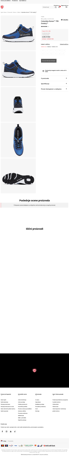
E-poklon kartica (56, 402)
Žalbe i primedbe (22, 417)
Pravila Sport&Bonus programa (60, 400)
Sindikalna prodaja (39, 404)
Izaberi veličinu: (45, 44)
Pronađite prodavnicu (40, 406)
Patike (18, 12)
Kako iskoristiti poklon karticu (8, 408)
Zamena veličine (22, 411)
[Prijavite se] (59, 7)
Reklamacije (21, 415)
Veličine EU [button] (43, 46)
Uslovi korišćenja (22, 400)
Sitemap (37, 411)
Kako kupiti (3, 400)
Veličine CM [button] (54, 46)
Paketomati (55, 406)
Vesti (36, 408)
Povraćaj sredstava (22, 413)
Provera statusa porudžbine (25, 408)
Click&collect (56, 404)
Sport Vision (4, 12)
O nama (37, 400)
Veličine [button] (49, 46)
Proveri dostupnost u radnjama (54, 89)
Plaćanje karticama (5, 404)
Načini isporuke (4, 411)
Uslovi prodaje (21, 402)
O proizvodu (54, 78)
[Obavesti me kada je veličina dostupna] (43, 50)
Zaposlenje (38, 402)
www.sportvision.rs (28, 454)
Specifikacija (54, 84)
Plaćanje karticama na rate (7, 406)
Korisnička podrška (22, 406)
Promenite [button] (10, 441)
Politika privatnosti (22, 404)
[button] (49, 7)
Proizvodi (9, 12)
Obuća (14, 12)
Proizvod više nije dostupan (48, 60)
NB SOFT (37, 454)
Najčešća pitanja (22, 420)
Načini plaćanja (4, 402)
